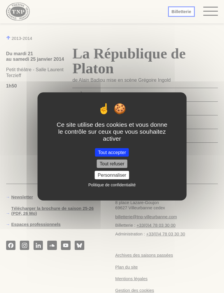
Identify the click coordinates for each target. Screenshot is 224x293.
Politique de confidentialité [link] (112, 185)
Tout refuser (112, 163)
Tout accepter (112, 152)
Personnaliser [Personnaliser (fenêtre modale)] (112, 175)
